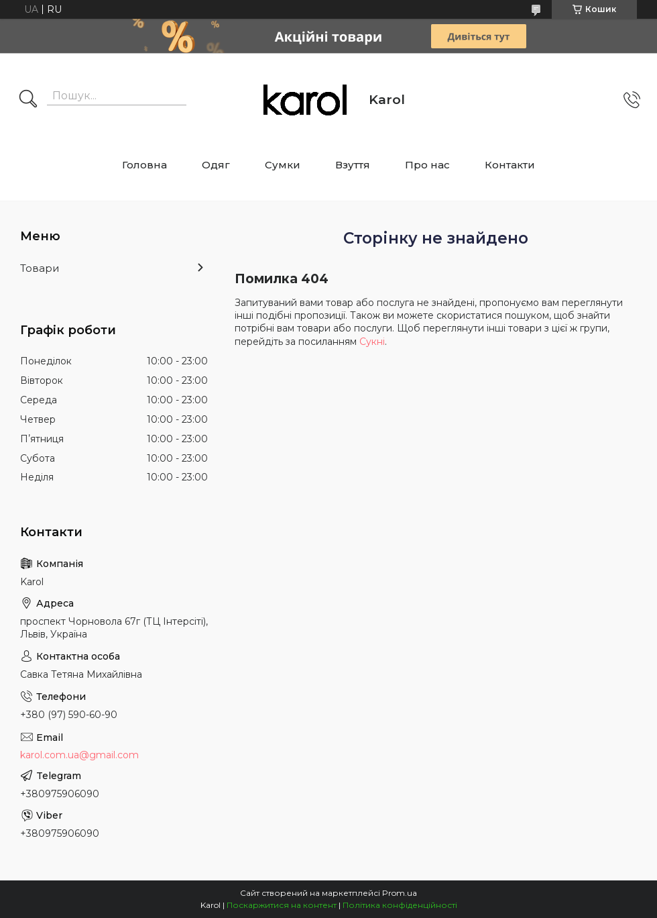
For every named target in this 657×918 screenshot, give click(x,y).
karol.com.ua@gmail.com (79, 755)
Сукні (372, 342)
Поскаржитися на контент (282, 905)
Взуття (352, 164)
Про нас (427, 164)
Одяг (216, 164)
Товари (39, 268)
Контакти (510, 164)
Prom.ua (399, 893)
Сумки (282, 164)
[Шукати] (28, 100)
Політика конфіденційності (400, 905)
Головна (144, 164)
